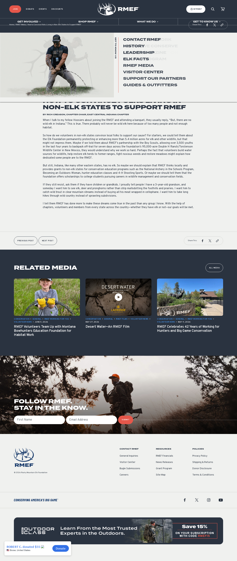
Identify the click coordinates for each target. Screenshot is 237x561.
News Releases (164, 469)
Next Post (48, 248)
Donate (30, 9)
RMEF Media (21, 32)
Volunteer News (52, 80)
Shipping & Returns (202, 469)
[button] (207, 32)
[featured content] (118, 538)
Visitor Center (127, 469)
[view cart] (222, 9)
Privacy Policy (199, 463)
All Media (214, 275)
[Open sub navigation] (29, 21)
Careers (124, 482)
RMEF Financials (164, 463)
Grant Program (164, 476)
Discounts (57, 9)
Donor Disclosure (202, 476)
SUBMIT (125, 427)
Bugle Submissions (130, 476)
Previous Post (25, 248)
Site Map (161, 482)
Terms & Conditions (203, 482)
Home (11, 32)
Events (43, 9)
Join (15, 9)
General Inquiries (129, 463)
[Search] (212, 9)
